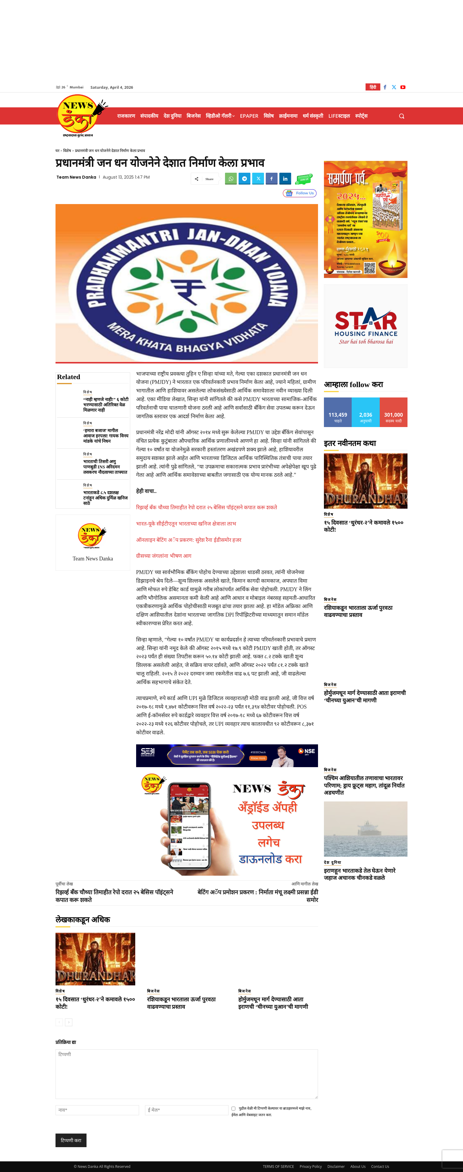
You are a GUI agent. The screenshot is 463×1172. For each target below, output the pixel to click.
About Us (358, 1166)
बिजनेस (153, 991)
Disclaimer (336, 1166)
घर (57, 150)
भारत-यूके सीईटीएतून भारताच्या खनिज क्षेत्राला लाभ (186, 524)
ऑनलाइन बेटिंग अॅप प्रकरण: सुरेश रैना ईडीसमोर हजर (189, 540)
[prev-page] (59, 1022)
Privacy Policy (311, 1166)
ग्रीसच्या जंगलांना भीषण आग (164, 556)
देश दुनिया (332, 862)
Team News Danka (76, 177)
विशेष (67, 150)
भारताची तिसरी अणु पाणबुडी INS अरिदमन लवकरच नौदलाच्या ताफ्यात (105, 467)
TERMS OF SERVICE (278, 1166)
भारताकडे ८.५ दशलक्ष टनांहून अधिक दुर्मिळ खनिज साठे (105, 498)
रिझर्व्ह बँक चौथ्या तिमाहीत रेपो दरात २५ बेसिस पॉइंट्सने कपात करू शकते (206, 507)
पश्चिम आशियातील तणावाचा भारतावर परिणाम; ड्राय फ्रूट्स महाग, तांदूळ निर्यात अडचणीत (364, 785)
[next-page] (68, 1022)
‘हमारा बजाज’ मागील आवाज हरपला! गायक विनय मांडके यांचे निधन (105, 436)
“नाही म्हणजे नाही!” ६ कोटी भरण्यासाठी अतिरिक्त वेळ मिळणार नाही (105, 405)
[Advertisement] (231, 41)
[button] (401, 116)
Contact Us (380, 1166)
